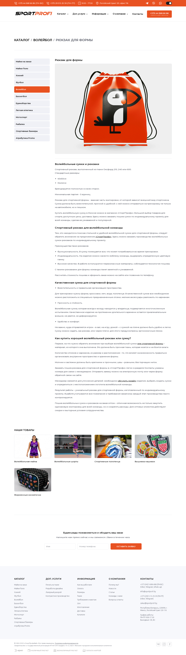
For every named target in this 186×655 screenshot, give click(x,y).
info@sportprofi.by (148, 591)
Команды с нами (115, 596)
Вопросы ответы (116, 600)
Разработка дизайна (54, 588)
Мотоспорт (19, 615)
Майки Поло (19, 588)
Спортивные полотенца (107, 461)
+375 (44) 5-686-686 (148, 584)
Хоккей (17, 592)
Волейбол (18, 600)
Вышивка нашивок (145, 461)
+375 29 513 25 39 (58, 3)
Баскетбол (18, 603)
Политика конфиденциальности (66, 643)
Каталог (19, 579)
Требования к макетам (86, 600)
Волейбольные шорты (66, 461)
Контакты (146, 579)
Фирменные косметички (27, 495)
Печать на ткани (52, 585)
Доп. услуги (53, 579)
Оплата (80, 588)
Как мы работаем (84, 585)
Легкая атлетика (21, 611)
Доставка (81, 611)
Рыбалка (17, 618)
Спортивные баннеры (23, 622)
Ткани (79, 596)
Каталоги (81, 615)
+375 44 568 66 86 (26, 3)
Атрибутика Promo (22, 626)
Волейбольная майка (25, 461)
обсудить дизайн (127, 381)
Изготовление (83, 607)
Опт (79, 603)
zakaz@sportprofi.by (148, 603)
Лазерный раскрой (53, 592)
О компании (117, 579)
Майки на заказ (20, 585)
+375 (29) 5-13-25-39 (148, 596)
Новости (112, 588)
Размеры (81, 592)
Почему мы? (114, 585)
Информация (86, 579)
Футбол (17, 596)
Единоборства (20, 607)
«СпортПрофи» (103, 236)
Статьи (112, 592)
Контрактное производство (57, 596)
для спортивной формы (150, 343)
